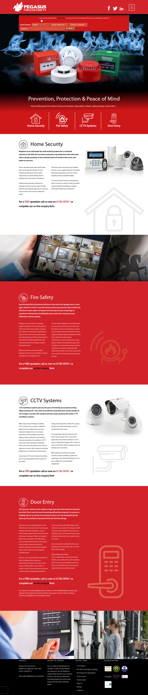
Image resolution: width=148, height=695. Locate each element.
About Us (79, 683)
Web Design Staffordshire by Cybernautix (31, 676)
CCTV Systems (88, 126)
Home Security (35, 126)
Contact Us (80, 690)
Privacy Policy (61, 18)
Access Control (81, 676)
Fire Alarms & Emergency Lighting (87, 669)
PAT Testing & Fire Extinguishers (86, 673)
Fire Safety (62, 126)
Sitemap (79, 687)
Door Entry (114, 126)
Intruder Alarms (81, 680)
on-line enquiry (41, 206)
